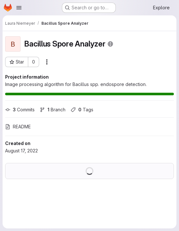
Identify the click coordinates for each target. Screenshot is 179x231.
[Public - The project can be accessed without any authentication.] (110, 44)
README (18, 126)
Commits (20, 109)
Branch (52, 109)
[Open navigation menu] (19, 8)
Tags (82, 109)
